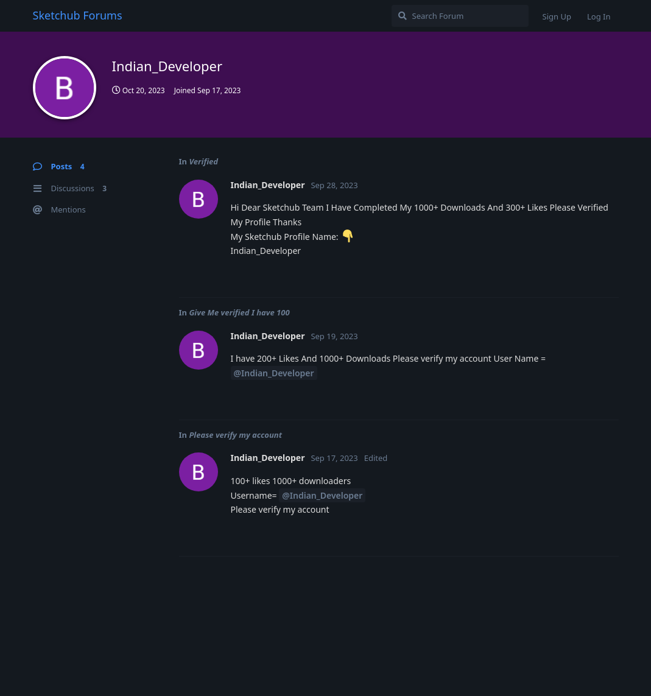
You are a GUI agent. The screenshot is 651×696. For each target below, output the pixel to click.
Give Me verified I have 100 (239, 312)
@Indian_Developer (274, 373)
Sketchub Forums (77, 15)
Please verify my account (235, 434)
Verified (203, 161)
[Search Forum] (460, 16)
